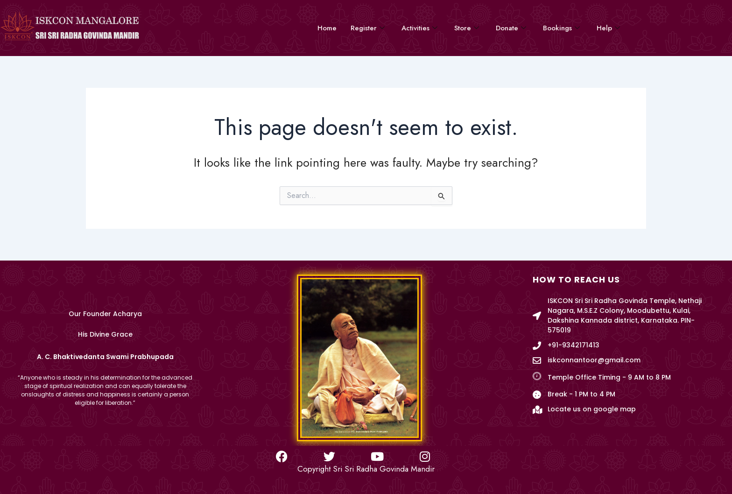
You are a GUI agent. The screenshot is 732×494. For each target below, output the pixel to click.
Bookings (561, 28)
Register (368, 28)
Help (608, 28)
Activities (419, 28)
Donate (511, 28)
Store (466, 28)
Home (327, 28)
